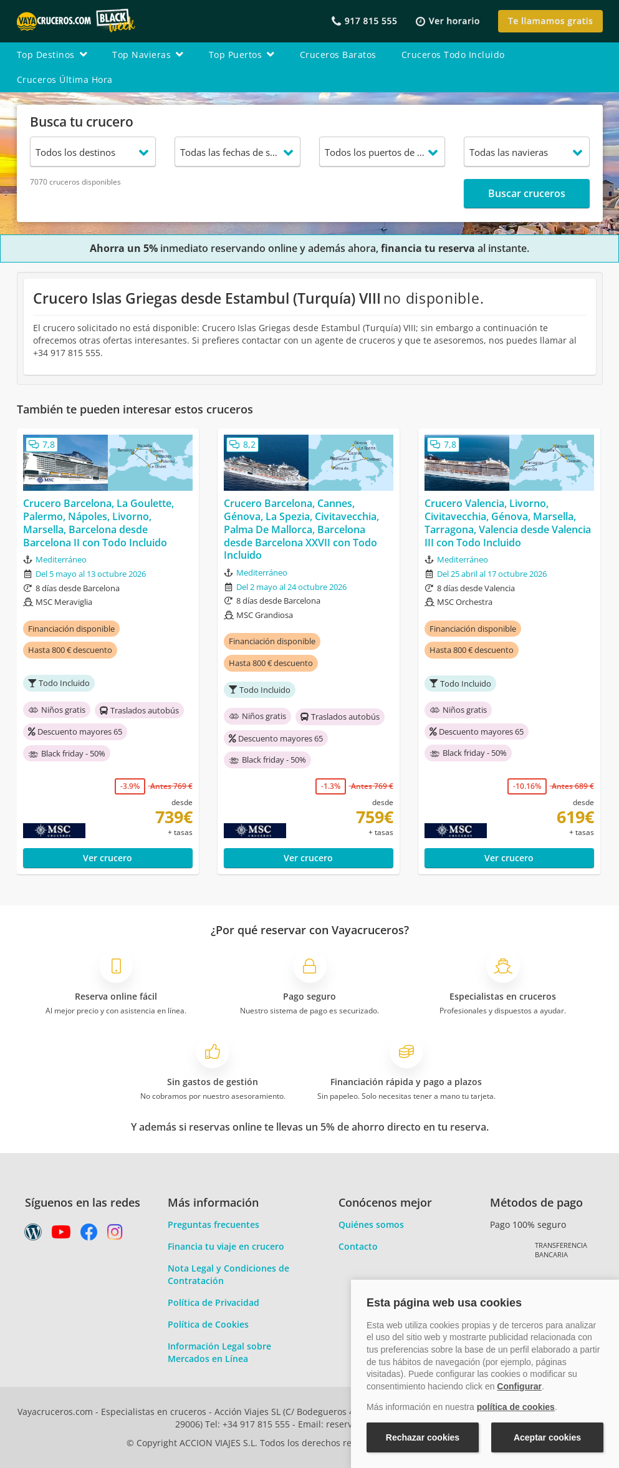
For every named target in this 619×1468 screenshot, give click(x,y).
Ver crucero (107, 858)
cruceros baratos (338, 54)
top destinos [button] (52, 54)
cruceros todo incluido (453, 54)
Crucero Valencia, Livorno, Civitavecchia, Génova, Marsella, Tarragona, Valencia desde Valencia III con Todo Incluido (508, 523)
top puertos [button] (242, 54)
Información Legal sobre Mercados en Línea (219, 1352)
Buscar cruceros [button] (526, 193)
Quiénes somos (371, 1224)
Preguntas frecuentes (213, 1224)
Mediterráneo (61, 559)
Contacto (358, 1246)
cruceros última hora (65, 79)
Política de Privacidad (213, 1302)
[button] (447, 21)
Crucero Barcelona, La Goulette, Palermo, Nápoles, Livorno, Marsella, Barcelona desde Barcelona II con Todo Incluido (98, 523)
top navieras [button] (148, 54)
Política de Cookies (208, 1324)
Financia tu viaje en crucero (226, 1246)
